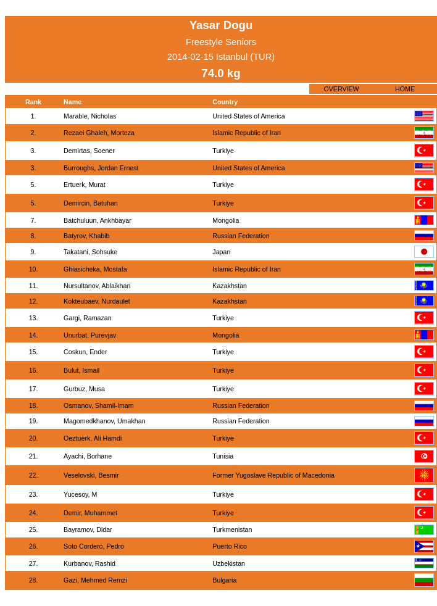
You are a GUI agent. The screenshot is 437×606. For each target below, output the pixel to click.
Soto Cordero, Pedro (94, 546)
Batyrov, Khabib (86, 235)
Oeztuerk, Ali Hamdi (93, 438)
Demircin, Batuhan (91, 203)
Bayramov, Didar (88, 529)
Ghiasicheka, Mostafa (95, 269)
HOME (405, 89)
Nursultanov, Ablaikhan (97, 285)
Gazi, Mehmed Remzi (95, 580)
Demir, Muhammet (90, 513)
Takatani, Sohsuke (90, 251)
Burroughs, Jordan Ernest (101, 168)
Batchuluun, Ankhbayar (97, 220)
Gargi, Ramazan (88, 318)
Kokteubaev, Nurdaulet (97, 301)
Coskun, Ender (85, 351)
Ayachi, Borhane (88, 456)
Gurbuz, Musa (84, 388)
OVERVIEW (341, 89)
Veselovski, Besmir (91, 475)
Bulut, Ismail (81, 370)
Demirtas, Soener (89, 150)
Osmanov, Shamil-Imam (99, 405)
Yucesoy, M (80, 494)
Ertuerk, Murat (85, 184)
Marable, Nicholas (90, 116)
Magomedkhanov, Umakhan (105, 421)
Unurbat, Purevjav (90, 335)
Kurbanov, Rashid (89, 563)
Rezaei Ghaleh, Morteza (99, 132)
